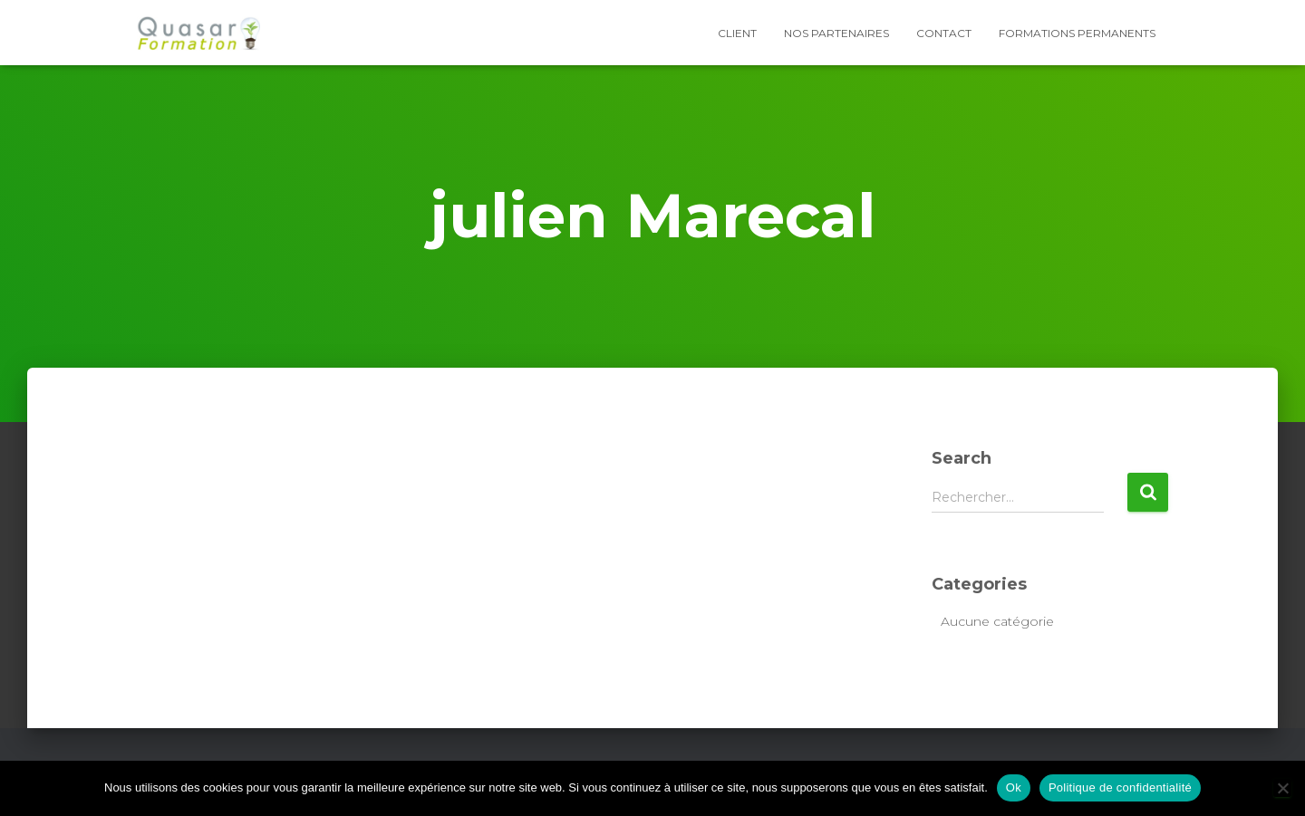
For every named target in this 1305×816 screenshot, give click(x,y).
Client (737, 33)
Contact (944, 33)
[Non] (1282, 788)
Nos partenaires (836, 33)
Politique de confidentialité (1120, 787)
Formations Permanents (1077, 33)
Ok (1013, 787)
